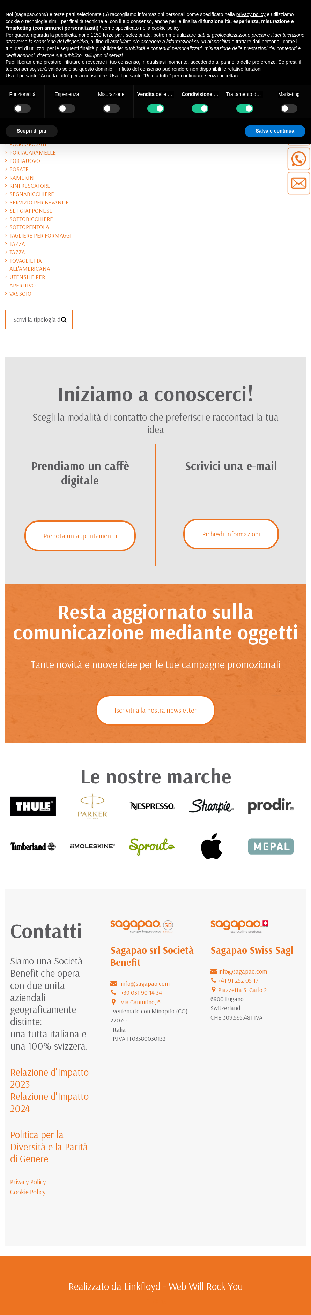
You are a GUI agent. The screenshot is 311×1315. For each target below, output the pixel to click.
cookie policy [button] (165, 28)
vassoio (20, 293)
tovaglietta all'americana (29, 264)
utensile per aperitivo (27, 281)
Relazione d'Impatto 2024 (49, 1102)
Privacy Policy (28, 1182)
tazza (17, 243)
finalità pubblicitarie (101, 48)
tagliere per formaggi (40, 235)
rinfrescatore (29, 185)
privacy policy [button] (251, 14)
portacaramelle (32, 152)
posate (19, 169)
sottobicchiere (31, 219)
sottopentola (29, 227)
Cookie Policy (28, 1192)
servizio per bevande (39, 202)
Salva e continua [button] (275, 131)
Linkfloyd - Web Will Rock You (183, 1286)
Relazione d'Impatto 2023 (49, 1078)
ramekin (21, 177)
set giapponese (30, 210)
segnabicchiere (31, 193)
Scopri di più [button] (31, 131)
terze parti (114, 35)
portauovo (24, 160)
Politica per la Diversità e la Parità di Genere (49, 1146)
